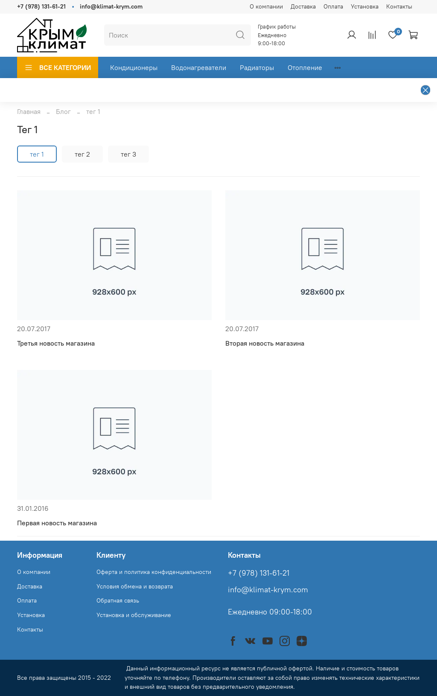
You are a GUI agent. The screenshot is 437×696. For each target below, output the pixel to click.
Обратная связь (117, 600)
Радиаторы (257, 67)
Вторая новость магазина (264, 343)
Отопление (305, 67)
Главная (29, 111)
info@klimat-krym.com (111, 6)
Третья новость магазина (56, 343)
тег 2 (82, 154)
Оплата (333, 6)
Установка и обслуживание (133, 615)
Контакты (399, 6)
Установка (365, 6)
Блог (63, 111)
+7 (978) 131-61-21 (41, 6)
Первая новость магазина (57, 522)
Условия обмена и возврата (134, 586)
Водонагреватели (198, 67)
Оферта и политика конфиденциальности (153, 572)
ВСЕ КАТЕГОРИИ (57, 67)
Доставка (303, 6)
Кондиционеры (133, 67)
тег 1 (37, 154)
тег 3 (128, 154)
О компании (266, 6)
